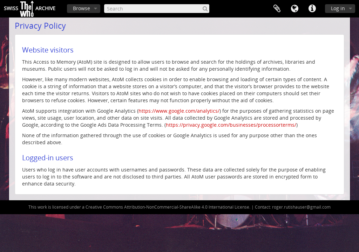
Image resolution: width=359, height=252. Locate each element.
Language (294, 9)
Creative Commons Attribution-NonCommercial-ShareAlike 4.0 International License (167, 207)
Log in (338, 8)
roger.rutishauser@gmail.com (301, 207)
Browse (81, 8)
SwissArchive (29, 9)
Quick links (312, 9)
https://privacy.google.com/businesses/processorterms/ (231, 124)
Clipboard (277, 9)
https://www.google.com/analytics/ (178, 110)
